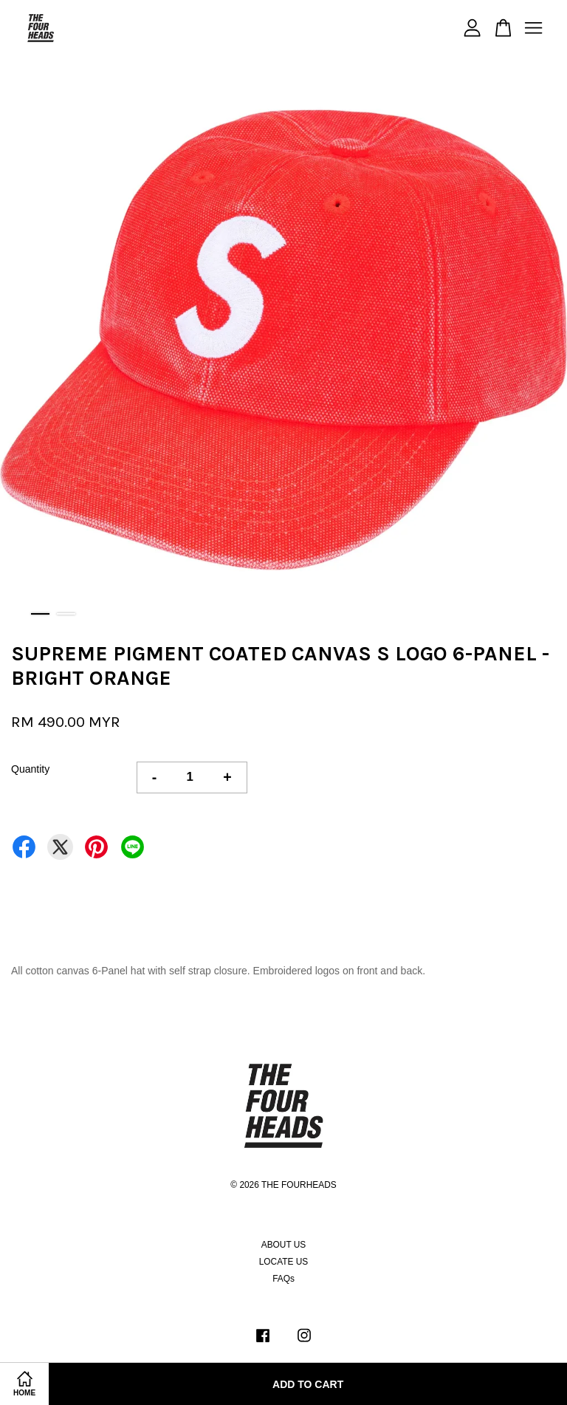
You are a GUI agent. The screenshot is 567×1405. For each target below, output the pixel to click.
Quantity (30, 769)
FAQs (283, 1279)
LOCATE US (284, 1262)
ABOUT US (283, 1245)
